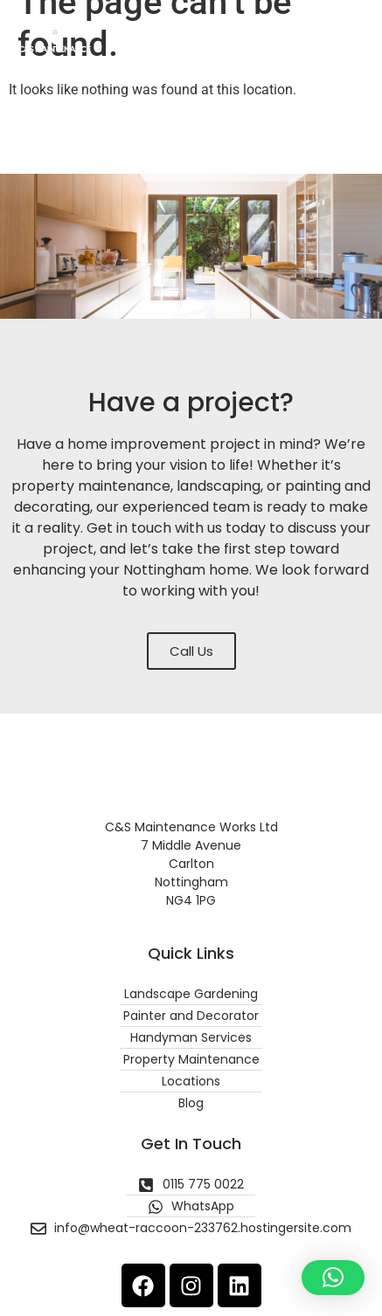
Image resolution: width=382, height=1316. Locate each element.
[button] (350, 35)
